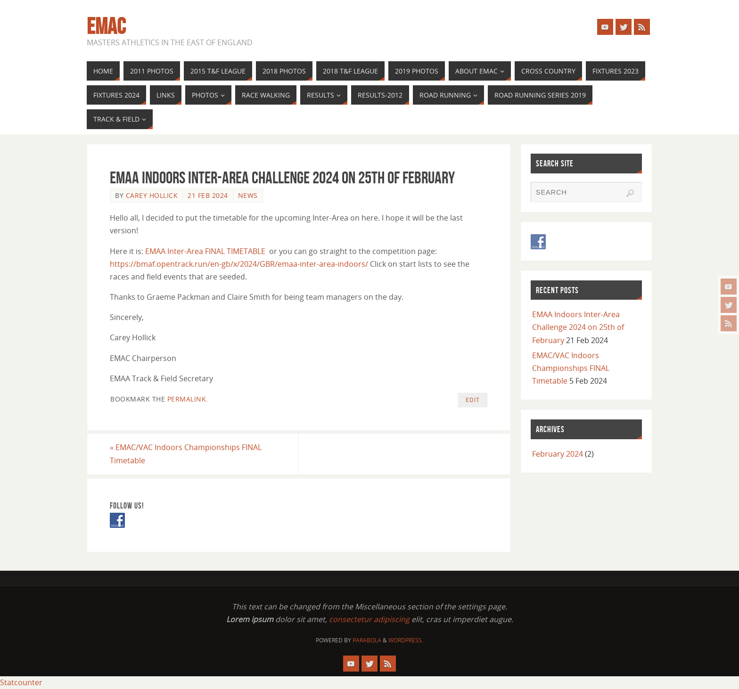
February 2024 (557, 454)
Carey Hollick (152, 195)
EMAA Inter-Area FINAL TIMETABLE (205, 251)
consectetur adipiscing (369, 619)
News (248, 195)
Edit (473, 400)
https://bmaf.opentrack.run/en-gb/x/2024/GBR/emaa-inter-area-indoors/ (239, 264)
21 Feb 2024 (208, 195)
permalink (186, 398)
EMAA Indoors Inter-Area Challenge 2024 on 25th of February (578, 327)
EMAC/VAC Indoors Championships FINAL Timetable (186, 453)
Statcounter (21, 682)
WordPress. (405, 640)
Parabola (367, 640)
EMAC (106, 26)
